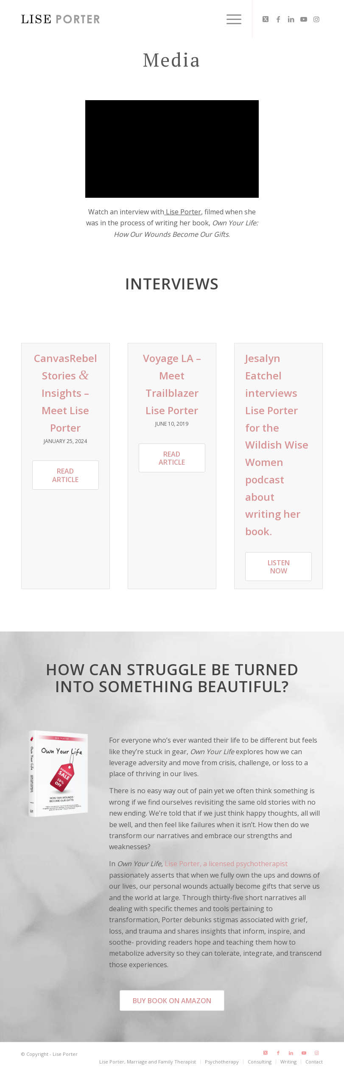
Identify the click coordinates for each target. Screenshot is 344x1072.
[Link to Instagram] (316, 19)
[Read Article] (65, 474)
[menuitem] (229, 19)
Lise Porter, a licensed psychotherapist (226, 863)
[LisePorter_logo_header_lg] (60, 19)
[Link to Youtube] (303, 19)
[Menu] (229, 19)
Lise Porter (182, 211)
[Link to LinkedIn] (291, 19)
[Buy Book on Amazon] (172, 1000)
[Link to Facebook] (278, 19)
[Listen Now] (278, 566)
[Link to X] (265, 19)
